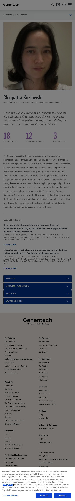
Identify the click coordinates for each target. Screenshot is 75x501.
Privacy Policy (8, 488)
